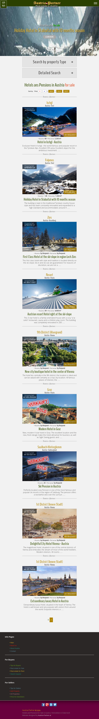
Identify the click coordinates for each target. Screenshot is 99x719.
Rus (3, 5)
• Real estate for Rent (16, 671)
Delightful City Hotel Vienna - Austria (49, 543)
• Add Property (14, 691)
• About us (12, 645)
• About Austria (14, 648)
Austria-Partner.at (44, 715)
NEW (51, 91)
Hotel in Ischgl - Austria (49, 142)
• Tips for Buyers (15, 665)
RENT (66, 91)
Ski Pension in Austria (49, 486)
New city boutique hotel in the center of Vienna (49, 371)
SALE (59, 91)
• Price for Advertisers (16, 697)
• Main (11, 643)
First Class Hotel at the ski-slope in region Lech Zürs (49, 256)
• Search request (15, 674)
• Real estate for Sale (16, 668)
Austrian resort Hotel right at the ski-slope (49, 314)
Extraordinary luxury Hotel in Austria (50, 601)
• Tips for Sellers (15, 688)
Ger (3, 2)
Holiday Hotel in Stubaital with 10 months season (49, 199)
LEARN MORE (49, 37)
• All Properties (14, 694)
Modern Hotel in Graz (50, 429)
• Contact (12, 651)
